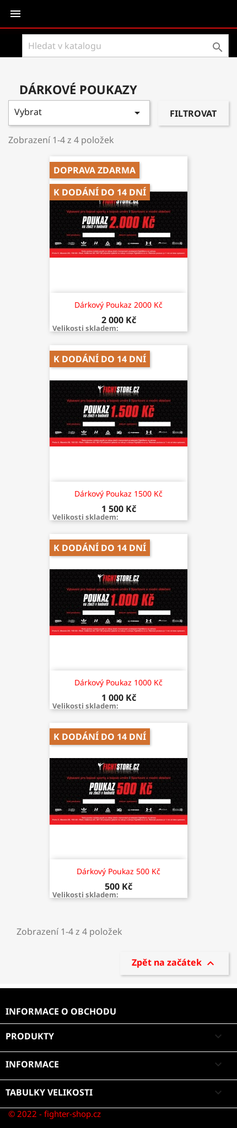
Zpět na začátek (174, 964)
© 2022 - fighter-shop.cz (54, 1113)
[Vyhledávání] (125, 45)
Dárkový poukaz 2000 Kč (118, 304)
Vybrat (79, 112)
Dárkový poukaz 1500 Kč (118, 493)
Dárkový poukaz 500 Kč (118, 871)
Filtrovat (193, 113)
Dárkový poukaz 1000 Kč (118, 682)
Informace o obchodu (61, 1011)
